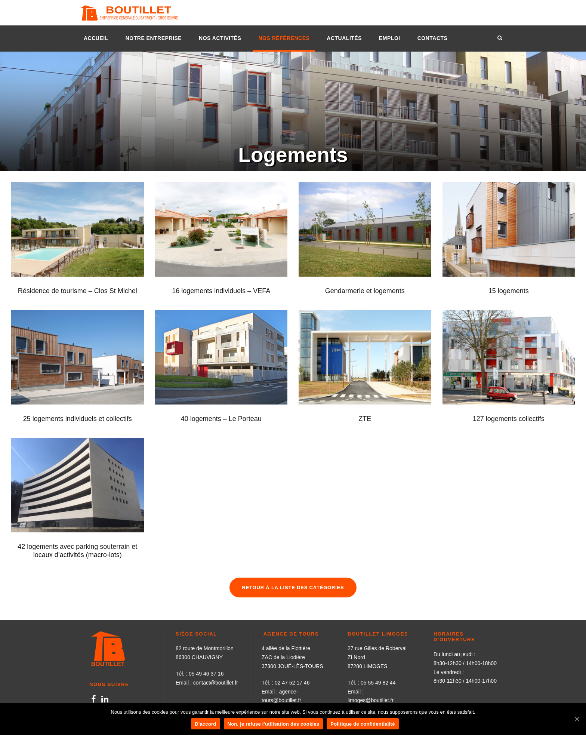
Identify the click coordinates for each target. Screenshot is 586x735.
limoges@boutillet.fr (371, 700)
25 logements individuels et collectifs (77, 418)
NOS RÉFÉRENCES (283, 38)
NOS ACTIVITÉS (220, 38)
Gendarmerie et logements (365, 291)
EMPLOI (389, 38)
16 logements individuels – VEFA (221, 291)
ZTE (364, 418)
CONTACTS (432, 38)
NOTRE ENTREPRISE (154, 38)
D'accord (205, 724)
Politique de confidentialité (362, 724)
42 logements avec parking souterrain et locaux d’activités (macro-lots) (77, 551)
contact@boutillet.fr (215, 683)
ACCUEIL (96, 38)
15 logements (508, 291)
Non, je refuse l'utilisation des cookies (274, 724)
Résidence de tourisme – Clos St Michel (77, 291)
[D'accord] (576, 719)
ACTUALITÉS (344, 38)
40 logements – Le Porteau (221, 418)
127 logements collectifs (509, 418)
